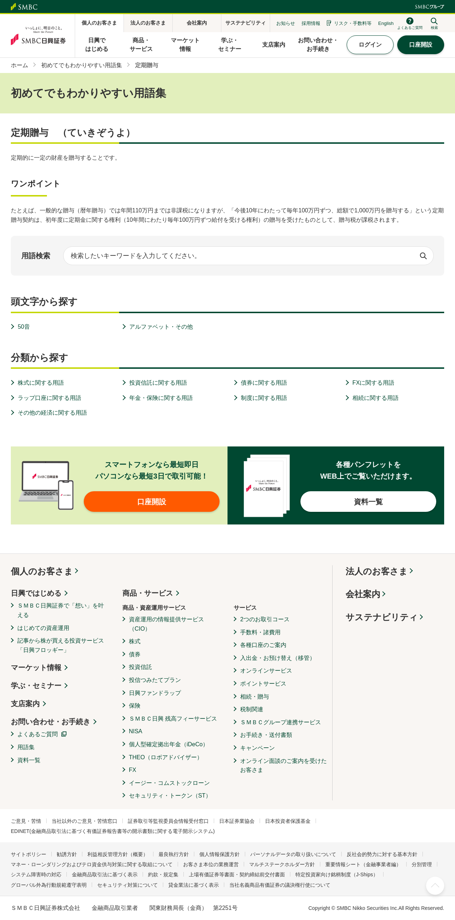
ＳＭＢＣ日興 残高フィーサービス (173, 719)
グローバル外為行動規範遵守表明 (49, 885)
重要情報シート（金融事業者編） (363, 864)
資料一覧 (28, 760)
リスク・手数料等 (353, 23)
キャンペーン (257, 748)
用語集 (26, 747)
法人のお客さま (377, 571)
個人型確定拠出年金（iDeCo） (168, 744)
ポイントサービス (263, 684)
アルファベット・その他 (161, 327)
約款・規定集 (163, 874)
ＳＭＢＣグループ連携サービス (280, 722)
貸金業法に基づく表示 (193, 885)
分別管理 (422, 864)
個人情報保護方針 (219, 854)
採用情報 (311, 23)
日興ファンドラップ (155, 693)
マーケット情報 (36, 667)
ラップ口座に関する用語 (49, 398)
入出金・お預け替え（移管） (277, 658)
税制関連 (251, 709)
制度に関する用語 (264, 398)
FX (132, 770)
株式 (134, 641)
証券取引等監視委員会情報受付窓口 (168, 821)
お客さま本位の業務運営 (211, 864)
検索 (423, 256)
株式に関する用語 (41, 383)
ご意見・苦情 (26, 821)
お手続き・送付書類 (266, 735)
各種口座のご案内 (263, 645)
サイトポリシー (28, 854)
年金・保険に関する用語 (161, 398)
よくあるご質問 (37, 734)
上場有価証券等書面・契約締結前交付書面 (237, 874)
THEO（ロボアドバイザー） (166, 757)
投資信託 (140, 667)
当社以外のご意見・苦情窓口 (84, 821)
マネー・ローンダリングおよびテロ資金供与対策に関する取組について (92, 864)
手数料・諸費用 (260, 632)
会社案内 (363, 594)
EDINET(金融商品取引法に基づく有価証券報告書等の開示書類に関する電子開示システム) (113, 831)
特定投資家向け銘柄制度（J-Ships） (336, 874)
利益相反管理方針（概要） (117, 854)
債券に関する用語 (264, 383)
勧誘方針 (67, 854)
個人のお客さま (42, 571)
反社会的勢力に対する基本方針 (382, 854)
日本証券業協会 (237, 821)
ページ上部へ (435, 886)
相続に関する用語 (375, 398)
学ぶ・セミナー (36, 686)
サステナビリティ (382, 617)
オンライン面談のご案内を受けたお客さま (283, 765)
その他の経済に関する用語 (52, 413)
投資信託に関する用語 (158, 383)
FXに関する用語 (373, 383)
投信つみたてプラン (155, 680)
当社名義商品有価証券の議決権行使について (279, 885)
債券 (134, 654)
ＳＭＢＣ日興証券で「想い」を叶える (60, 610)
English (386, 23)
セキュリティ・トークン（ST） (170, 795)
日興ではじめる (36, 593)
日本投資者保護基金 (288, 821)
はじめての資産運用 (43, 628)
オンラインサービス (266, 671)
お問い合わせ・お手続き (50, 722)
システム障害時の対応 (36, 874)
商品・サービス (147, 593)
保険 (134, 706)
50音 (24, 327)
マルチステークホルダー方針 (282, 864)
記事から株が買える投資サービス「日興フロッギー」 (60, 645)
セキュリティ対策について (127, 885)
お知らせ (285, 23)
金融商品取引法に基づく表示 (105, 874)
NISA (135, 731)
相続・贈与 (254, 697)
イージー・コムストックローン (169, 783)
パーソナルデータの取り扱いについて (293, 854)
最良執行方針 (174, 854)
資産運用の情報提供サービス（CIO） (166, 624)
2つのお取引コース (265, 619)
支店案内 (25, 704)
